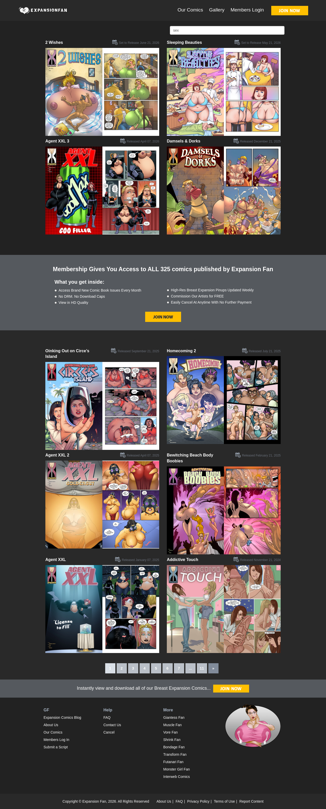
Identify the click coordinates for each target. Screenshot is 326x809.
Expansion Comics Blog (62, 717)
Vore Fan (170, 732)
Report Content (251, 801)
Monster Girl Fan (176, 769)
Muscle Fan (172, 725)
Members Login (247, 9)
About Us (51, 725)
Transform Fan (174, 754)
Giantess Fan (173, 717)
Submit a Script (56, 747)
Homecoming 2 (181, 351)
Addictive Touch (182, 559)
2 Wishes (54, 42)
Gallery (216, 9)
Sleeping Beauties (184, 42)
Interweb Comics (176, 777)
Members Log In (56, 740)
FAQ (107, 717)
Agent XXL (55, 559)
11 (202, 668)
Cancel (109, 732)
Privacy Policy (198, 801)
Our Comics (190, 9)
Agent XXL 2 (57, 455)
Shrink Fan (172, 740)
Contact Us (112, 725)
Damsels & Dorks (183, 141)
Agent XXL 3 (57, 141)
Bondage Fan (174, 747)
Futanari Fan (173, 762)
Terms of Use (224, 801)
